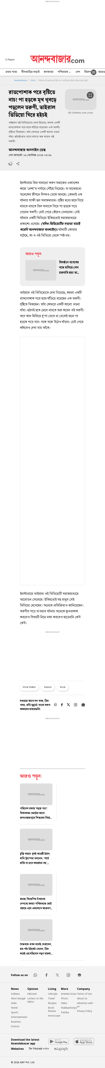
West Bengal (18, 998)
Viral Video (29, 687)
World (14, 1007)
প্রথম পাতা (11, 72)
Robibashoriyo (69, 1007)
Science (15, 1026)
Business (16, 1021)
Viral (33, 80)
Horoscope (54, 1015)
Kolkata (15, 993)
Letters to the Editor (35, 1000)
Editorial (31, 993)
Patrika (65, 1012)
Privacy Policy (84, 1011)
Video (64, 1003)
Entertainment (19, 1017)
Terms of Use (84, 993)
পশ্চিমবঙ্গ (64, 72)
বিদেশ (87, 72)
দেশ (78, 72)
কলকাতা (48, 72)
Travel (51, 998)
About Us (82, 998)
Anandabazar (20, 80)
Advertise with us (85, 1004)
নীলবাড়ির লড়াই (30, 72)
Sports (14, 1012)
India (13, 1003)
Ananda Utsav (68, 993)
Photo (64, 998)
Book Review (52, 1009)
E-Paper (10, 59)
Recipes (52, 1003)
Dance (48, 687)
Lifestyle (52, 993)
